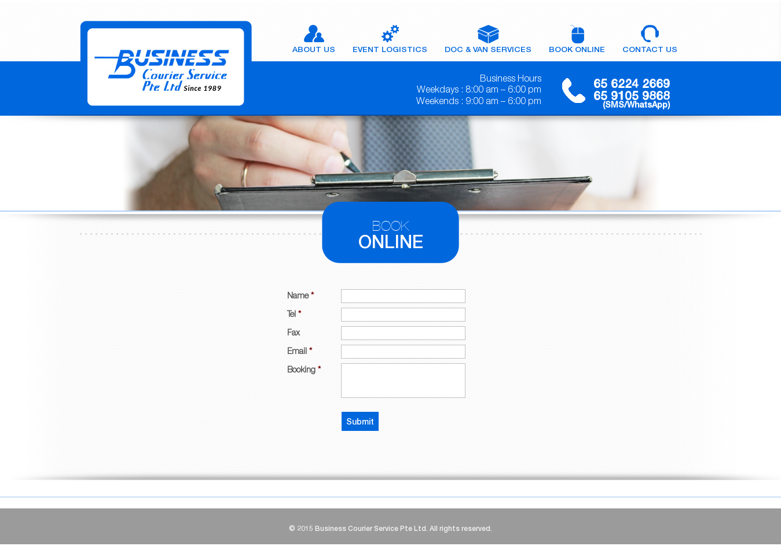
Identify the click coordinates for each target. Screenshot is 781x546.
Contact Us (649, 49)
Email (299, 351)
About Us (313, 49)
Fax (293, 332)
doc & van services (488, 49)
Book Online (577, 49)
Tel (294, 314)
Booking (304, 369)
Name (300, 295)
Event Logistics (390, 49)
